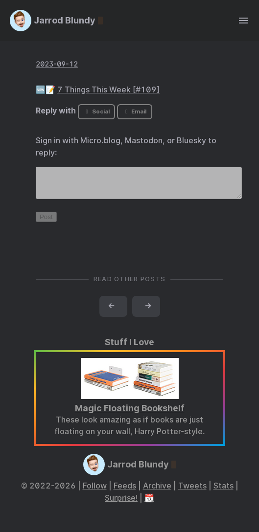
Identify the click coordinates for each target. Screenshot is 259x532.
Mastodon (144, 140)
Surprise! (121, 504)
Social (97, 111)
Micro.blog (100, 140)
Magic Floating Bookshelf (130, 414)
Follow (95, 491)
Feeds (125, 491)
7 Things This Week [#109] (108, 89)
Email (134, 111)
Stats (223, 491)
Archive (157, 491)
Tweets (192, 491)
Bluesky (191, 140)
